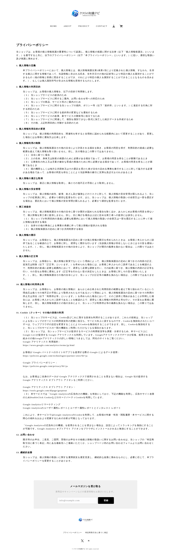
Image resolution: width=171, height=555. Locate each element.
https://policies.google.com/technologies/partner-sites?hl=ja (55, 356)
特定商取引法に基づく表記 (96, 532)
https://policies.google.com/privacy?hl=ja (45, 366)
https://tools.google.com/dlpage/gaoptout (45, 390)
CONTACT (101, 26)
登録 (106, 500)
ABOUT (68, 26)
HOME (53, 26)
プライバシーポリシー (72, 532)
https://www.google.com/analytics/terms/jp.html (49, 345)
